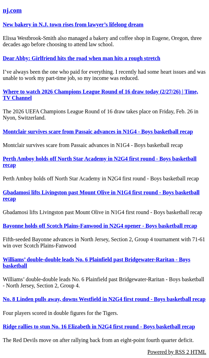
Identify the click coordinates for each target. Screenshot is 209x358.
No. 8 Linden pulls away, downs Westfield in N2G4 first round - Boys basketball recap (104, 299)
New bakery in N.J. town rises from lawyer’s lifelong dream (73, 24)
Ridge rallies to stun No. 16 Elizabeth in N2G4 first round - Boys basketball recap (99, 326)
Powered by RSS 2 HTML (176, 352)
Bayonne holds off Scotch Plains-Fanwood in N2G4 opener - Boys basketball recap (100, 226)
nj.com (12, 10)
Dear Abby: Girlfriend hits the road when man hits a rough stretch (81, 58)
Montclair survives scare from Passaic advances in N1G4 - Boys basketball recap (98, 132)
